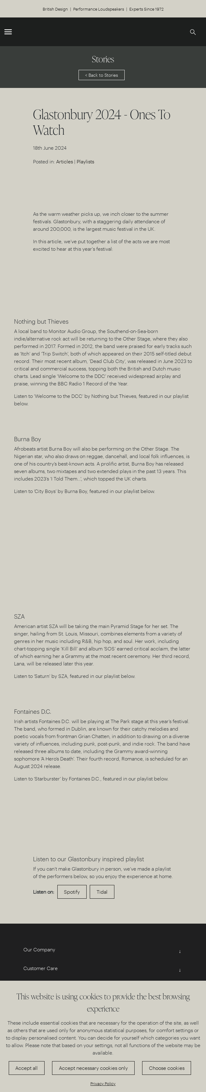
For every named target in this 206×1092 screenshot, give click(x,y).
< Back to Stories (101, 75)
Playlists (85, 161)
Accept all (26, 1068)
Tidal (102, 892)
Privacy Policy (103, 1083)
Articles (64, 161)
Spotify (72, 892)
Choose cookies (166, 1068)
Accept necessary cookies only (93, 1068)
